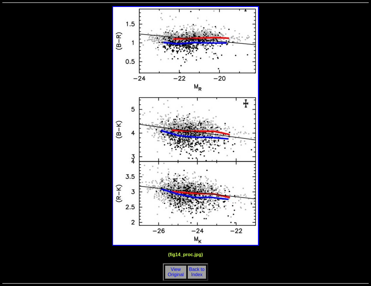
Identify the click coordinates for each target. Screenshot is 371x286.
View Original (175, 272)
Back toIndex (196, 272)
